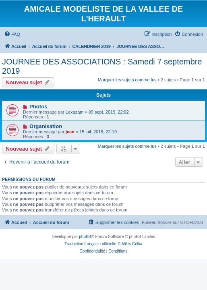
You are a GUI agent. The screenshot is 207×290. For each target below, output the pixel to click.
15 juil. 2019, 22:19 (98, 131)
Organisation (45, 126)
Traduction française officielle (90, 244)
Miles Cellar (132, 244)
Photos (38, 107)
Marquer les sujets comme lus (127, 79)
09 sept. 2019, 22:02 (109, 112)
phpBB (85, 236)
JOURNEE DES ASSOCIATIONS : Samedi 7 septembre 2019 (102, 66)
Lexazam (75, 112)
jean (70, 131)
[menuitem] (12, 34)
